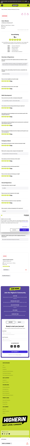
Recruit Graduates (6, 391)
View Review (6, 269)
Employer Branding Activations (8, 395)
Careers (4, 413)
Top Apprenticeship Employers (8, 371)
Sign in (19, 322)
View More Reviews (6, 275)
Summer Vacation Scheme (8, 259)
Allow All (24, 229)
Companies (5, 369)
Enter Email (4, 331)
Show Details (24, 226)
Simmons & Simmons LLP (8, 22)
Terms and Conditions (6, 400)
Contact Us (4, 380)
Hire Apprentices (5, 389)
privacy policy (25, 221)
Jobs (3, 365)
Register (10, 322)
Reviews (4, 367)
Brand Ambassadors (6, 393)
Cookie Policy (5, 404)
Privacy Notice (18, 354)
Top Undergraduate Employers (8, 375)
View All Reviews (6, 443)
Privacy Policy (5, 402)
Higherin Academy (6, 411)
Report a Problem (6, 382)
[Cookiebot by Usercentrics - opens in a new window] (24, 215)
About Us (4, 409)
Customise (14, 229)
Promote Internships (6, 387)
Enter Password (5, 337)
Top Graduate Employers (7, 373)
